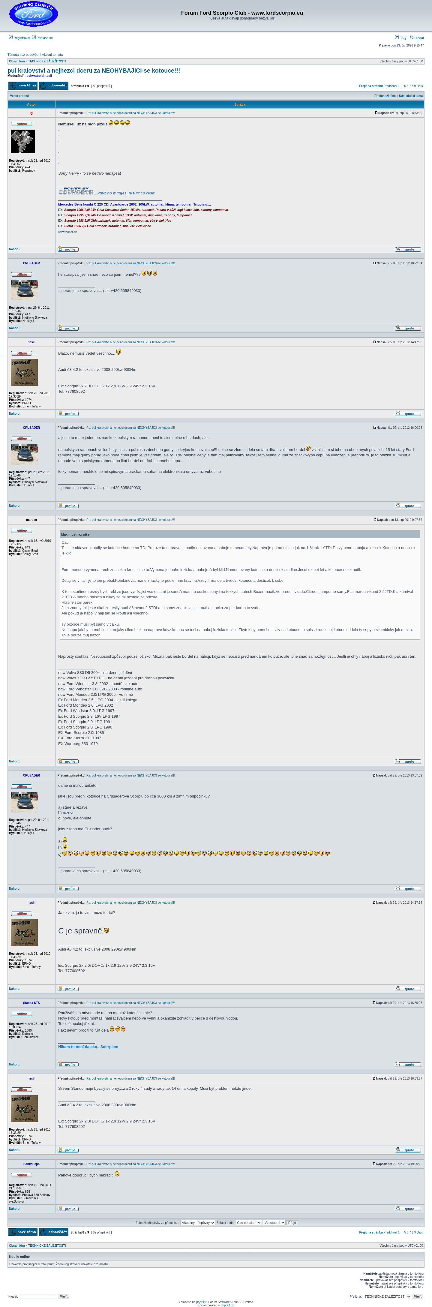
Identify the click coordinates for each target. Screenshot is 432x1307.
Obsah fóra (17, 61)
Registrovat (19, 38)
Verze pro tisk (20, 96)
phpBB (200, 1302)
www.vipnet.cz (67, 231)
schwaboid (35, 75)
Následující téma (411, 96)
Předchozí (390, 86)
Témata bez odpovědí (23, 54)
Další (420, 86)
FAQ (400, 38)
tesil (49, 75)
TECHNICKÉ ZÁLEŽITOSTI (47, 61)
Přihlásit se (42, 38)
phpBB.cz (227, 1305)
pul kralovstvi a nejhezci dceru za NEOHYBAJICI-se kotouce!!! (94, 70)
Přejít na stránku (370, 86)
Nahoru (14, 249)
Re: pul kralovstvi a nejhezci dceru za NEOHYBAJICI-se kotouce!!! (130, 113)
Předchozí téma (385, 96)
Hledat (417, 38)
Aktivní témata (52, 54)
